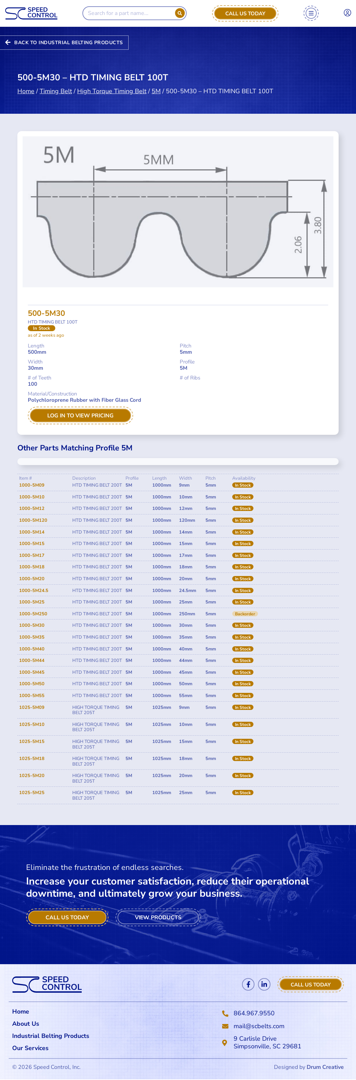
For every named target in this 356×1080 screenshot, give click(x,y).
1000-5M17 (31, 555)
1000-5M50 (31, 684)
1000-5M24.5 (33, 590)
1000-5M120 (33, 520)
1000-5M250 (33, 614)
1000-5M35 (31, 637)
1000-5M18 (31, 567)
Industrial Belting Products (51, 1036)
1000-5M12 (31, 509)
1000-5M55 (31, 696)
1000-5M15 (31, 544)
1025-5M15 (31, 741)
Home (25, 82)
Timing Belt (56, 82)
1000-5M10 (31, 497)
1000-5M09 (31, 485)
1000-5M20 (31, 579)
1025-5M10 (31, 724)
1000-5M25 (31, 602)
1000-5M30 (31, 626)
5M (156, 82)
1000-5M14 (31, 532)
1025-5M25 (31, 793)
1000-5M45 (31, 672)
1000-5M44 (31, 660)
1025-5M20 (31, 776)
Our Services (32, 1049)
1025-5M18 (31, 758)
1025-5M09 (31, 707)
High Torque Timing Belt (111, 82)
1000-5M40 (31, 649)
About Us (25, 1024)
